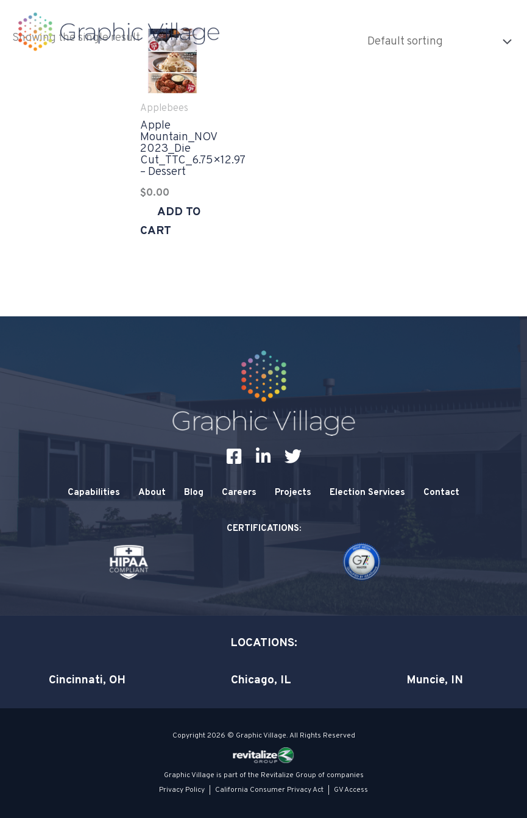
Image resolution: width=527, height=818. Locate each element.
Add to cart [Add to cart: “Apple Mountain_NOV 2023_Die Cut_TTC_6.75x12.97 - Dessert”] (170, 221)
